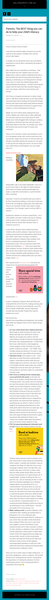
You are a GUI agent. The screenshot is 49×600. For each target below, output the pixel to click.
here (17, 258)
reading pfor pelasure (13, 585)
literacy (20, 583)
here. (23, 246)
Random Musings (20, 579)
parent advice (28, 583)
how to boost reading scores (25, 581)
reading (36, 583)
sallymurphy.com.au (24, 2)
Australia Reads (25, 262)
